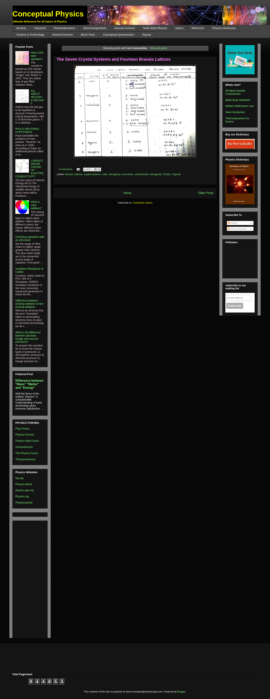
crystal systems (92, 174)
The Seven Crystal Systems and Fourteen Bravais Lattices (114, 59)
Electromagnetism (94, 28)
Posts (232, 223)
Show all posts (158, 48)
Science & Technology (30, 34)
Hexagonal (114, 174)
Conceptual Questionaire (118, 34)
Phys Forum (22, 428)
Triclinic (166, 174)
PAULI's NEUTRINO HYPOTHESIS (27, 130)
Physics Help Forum (27, 440)
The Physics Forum (26, 453)
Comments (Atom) (142, 202)
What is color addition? (36, 205)
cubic (104, 174)
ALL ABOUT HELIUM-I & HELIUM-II (37, 97)
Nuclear (21, 28)
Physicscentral (23, 502)
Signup (146, 34)
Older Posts (205, 193)
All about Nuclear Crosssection (235, 92)
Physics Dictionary (224, 28)
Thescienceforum (25, 459)
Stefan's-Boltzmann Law (239, 105)
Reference (198, 28)
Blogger (181, 691)
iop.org (19, 478)
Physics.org (22, 496)
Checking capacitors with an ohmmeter (29, 238)
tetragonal (155, 174)
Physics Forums (24, 434)
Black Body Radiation (237, 99)
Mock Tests (88, 34)
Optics (179, 28)
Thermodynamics (64, 28)
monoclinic (127, 174)
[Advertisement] (26, 578)
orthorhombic (142, 174)
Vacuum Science (124, 28)
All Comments (237, 228)
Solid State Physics (155, 28)
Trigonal (176, 174)
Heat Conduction (235, 112)
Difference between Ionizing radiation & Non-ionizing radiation (29, 303)
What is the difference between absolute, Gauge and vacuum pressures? (28, 337)
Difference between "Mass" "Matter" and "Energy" (29, 384)
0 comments (65, 169)
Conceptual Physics (48, 14)
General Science (62, 34)
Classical (40, 28)
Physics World (23, 484)
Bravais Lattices (73, 174)
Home (127, 193)
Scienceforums (24, 446)
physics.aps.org (24, 490)
